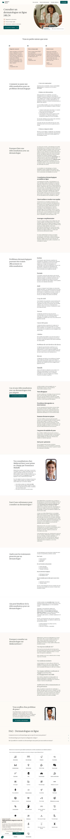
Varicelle (39, 367)
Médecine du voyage (54, 801)
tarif (57, 534)
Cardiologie (28, 801)
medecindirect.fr (45, 604)
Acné (38, 286)
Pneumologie (41, 776)
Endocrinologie (28, 792)
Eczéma (39, 258)
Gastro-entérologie (55, 776)
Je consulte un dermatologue (18, 395)
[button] (35, 2)
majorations (26, 475)
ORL (28, 776)
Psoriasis (39, 273)
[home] (5, 2)
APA (28, 827)
